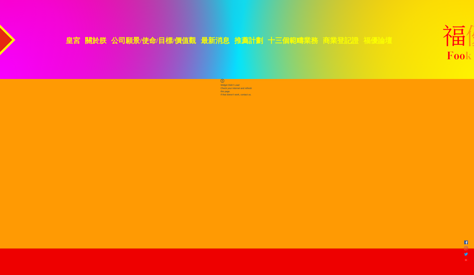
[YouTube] (466, 260)
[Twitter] (466, 254)
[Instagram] (466, 248)
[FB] (466, 242)
